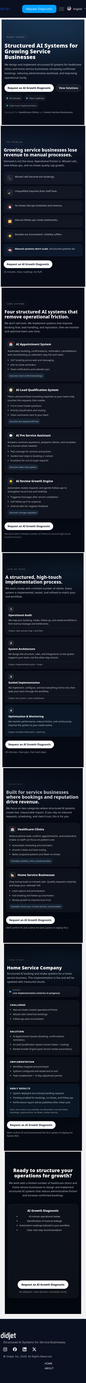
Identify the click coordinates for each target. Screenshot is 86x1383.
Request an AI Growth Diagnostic (29, 88)
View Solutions (68, 88)
